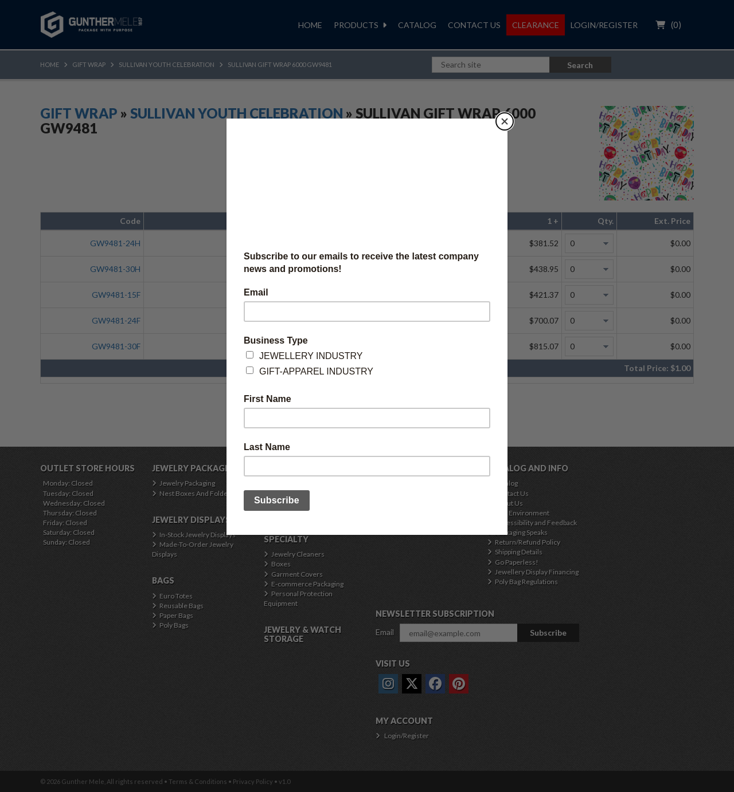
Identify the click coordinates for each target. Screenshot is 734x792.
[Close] (504, 121)
